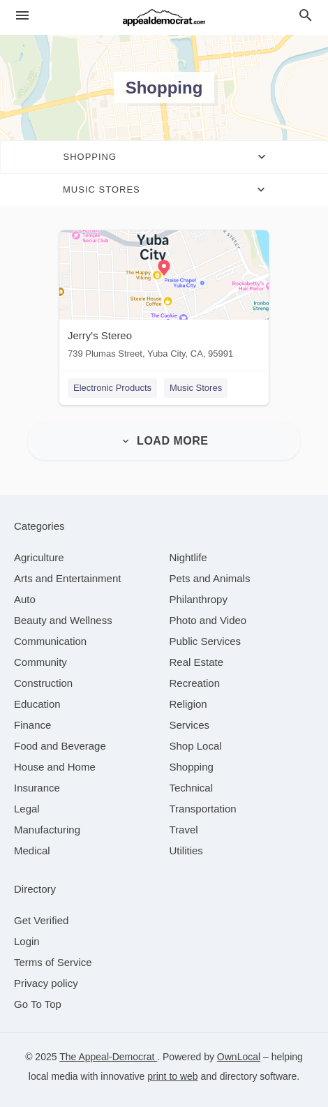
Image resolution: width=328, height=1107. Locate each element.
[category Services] (190, 725)
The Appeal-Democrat (108, 1056)
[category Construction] (43, 683)
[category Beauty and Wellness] (63, 620)
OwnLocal (238, 1056)
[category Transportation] (203, 809)
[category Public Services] (205, 641)
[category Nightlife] (188, 557)
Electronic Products (112, 387)
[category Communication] (50, 641)
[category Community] (40, 662)
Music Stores (196, 387)
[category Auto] (25, 599)
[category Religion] (188, 704)
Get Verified (41, 920)
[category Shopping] (192, 767)
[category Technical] (192, 788)
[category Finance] (32, 725)
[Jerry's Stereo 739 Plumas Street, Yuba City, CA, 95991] (164, 297)
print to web (172, 1076)
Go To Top (37, 1004)
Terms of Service (53, 962)
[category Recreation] (195, 683)
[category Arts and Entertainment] (67, 578)
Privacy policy (46, 983)
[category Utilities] (186, 850)
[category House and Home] (55, 767)
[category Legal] (27, 809)
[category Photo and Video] (208, 620)
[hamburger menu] (22, 15)
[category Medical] (32, 850)
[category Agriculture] (39, 557)
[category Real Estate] (197, 662)
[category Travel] (184, 829)
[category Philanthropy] (199, 599)
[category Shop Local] (196, 746)
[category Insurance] (37, 788)
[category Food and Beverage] (60, 746)
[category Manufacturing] (47, 829)
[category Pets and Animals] (210, 578)
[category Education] (37, 704)
